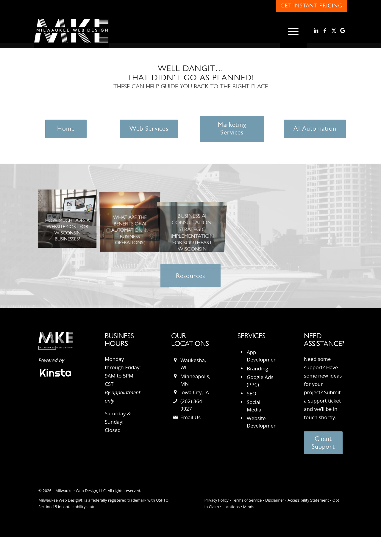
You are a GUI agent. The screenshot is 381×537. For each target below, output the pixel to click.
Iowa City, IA (194, 392)
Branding (257, 368)
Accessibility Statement (308, 500)
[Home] (66, 129)
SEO (251, 393)
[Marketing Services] (232, 129)
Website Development (263, 422)
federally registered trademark (118, 500)
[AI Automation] (315, 129)
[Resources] (190, 279)
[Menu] (293, 31)
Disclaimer (274, 500)
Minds (248, 506)
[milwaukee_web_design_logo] (71, 31)
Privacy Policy (216, 500)
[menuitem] (293, 31)
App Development (263, 356)
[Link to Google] (342, 30)
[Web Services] (149, 129)
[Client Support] (323, 442)
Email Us (190, 417)
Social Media (254, 406)
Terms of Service (247, 500)
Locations (231, 506)
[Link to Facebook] (324, 30)
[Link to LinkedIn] (315, 30)
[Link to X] (333, 30)
